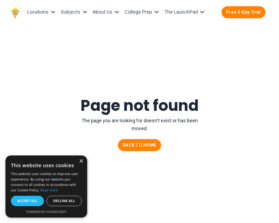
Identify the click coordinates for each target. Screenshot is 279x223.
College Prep (142, 12)
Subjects (74, 12)
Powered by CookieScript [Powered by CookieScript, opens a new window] (46, 212)
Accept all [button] (27, 200)
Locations (41, 12)
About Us (106, 12)
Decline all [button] (64, 200)
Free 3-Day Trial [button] (243, 12)
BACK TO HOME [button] (139, 145)
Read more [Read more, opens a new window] (49, 190)
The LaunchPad (184, 12)
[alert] (46, 186)
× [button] (81, 161)
